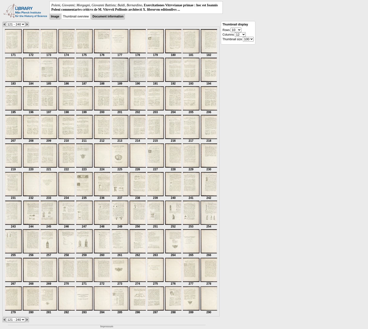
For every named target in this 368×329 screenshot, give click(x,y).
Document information (107, 16)
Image (55, 16)
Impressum (106, 326)
